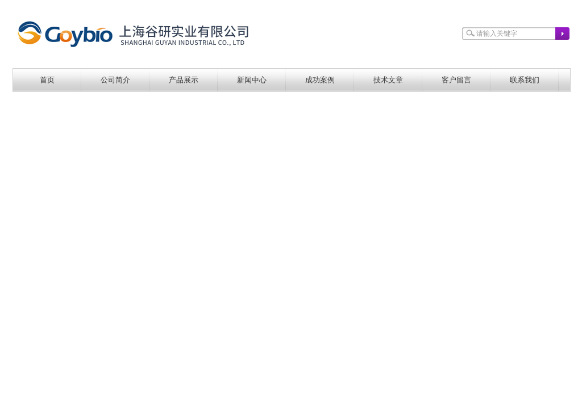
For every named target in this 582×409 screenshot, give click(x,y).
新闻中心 (252, 80)
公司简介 (115, 80)
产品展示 (183, 80)
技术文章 (388, 80)
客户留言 (456, 80)
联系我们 (524, 80)
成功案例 (320, 80)
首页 (47, 80)
